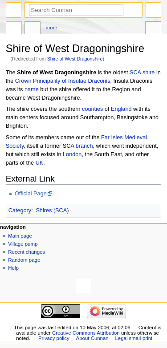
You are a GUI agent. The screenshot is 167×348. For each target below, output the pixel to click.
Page (13, 29)
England (121, 109)
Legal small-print (134, 338)
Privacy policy (53, 338)
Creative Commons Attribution (86, 333)
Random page (24, 260)
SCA (135, 72)
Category (19, 210)
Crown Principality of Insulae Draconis (62, 81)
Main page (20, 236)
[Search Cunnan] (76, 10)
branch (84, 146)
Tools (153, 29)
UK (40, 163)
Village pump (22, 244)
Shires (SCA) (52, 210)
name (31, 89)
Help (13, 268)
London (72, 154)
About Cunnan (92, 338)
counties (92, 109)
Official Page (31, 193)
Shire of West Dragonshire (75, 58)
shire (149, 72)
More (51, 27)
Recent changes (26, 252)
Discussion (32, 29)
